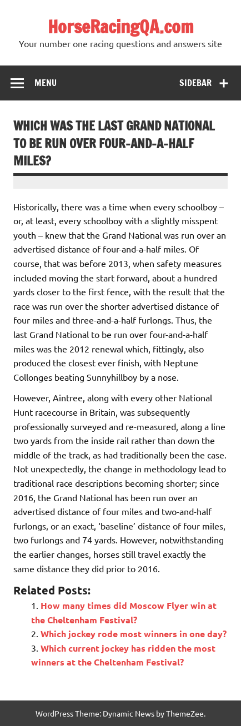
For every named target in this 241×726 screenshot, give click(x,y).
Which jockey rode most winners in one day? (134, 633)
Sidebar (195, 83)
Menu (45, 83)
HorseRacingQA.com (121, 26)
